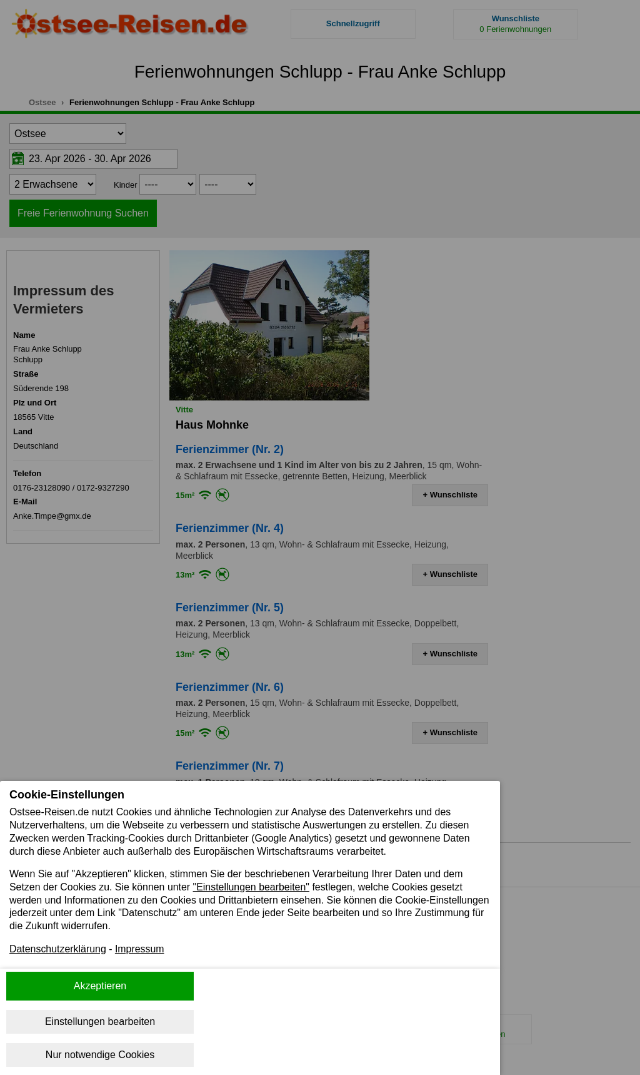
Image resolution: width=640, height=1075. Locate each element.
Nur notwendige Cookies (100, 1054)
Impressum (140, 949)
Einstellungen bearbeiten (100, 1021)
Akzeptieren (100, 986)
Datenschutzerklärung (58, 949)
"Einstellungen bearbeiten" (252, 887)
